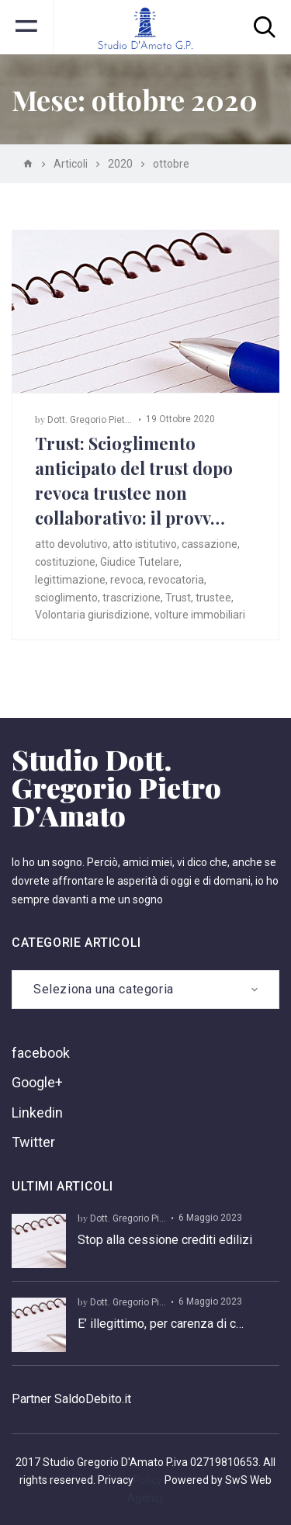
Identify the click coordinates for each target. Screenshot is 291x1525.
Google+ (37, 1082)
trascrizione (131, 597)
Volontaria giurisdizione (92, 614)
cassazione (209, 544)
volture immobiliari (199, 614)
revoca (127, 580)
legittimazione (70, 580)
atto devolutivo (71, 544)
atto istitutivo (145, 544)
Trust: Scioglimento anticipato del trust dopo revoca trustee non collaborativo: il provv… (134, 480)
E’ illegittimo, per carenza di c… (161, 1323)
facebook (41, 1053)
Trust (178, 597)
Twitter (33, 1142)
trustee (213, 597)
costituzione (65, 562)
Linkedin (37, 1112)
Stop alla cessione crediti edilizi (165, 1239)
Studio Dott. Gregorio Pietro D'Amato (116, 787)
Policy (147, 1480)
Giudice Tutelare (139, 562)
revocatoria (176, 580)
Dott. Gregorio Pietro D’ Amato (111, 419)
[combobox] (145, 989)
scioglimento (66, 597)
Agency (146, 1498)
